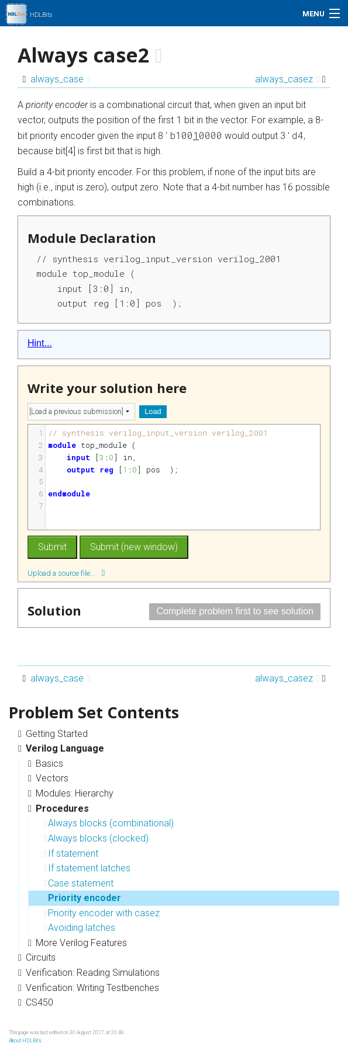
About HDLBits (25, 1041)
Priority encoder (82, 897)
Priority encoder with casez (102, 913)
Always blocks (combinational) (109, 823)
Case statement (78, 883)
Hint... (39, 343)
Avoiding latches (79, 927)
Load (152, 411)
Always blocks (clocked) (96, 838)
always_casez (287, 79)
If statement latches (87, 868)
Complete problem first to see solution (234, 611)
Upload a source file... (66, 572)
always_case (60, 79)
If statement (71, 853)
